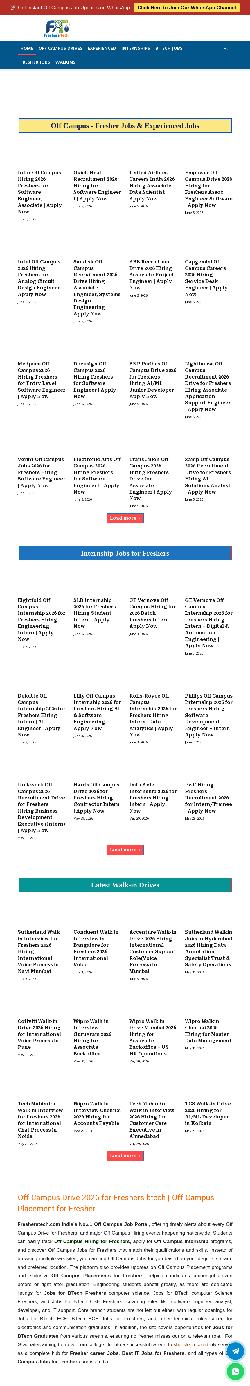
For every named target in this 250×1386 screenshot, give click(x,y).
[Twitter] (235, 1351)
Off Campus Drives (60, 48)
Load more (125, 514)
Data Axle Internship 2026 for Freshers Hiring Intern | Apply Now (153, 792)
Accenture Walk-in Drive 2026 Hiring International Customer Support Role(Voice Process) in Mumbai (153, 945)
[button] (226, 47)
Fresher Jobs (35, 62)
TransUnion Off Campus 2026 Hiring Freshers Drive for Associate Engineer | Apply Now (150, 476)
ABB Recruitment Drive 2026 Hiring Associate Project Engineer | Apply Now (151, 273)
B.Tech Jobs (169, 48)
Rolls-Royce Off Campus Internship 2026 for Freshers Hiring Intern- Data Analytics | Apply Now (153, 711)
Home (26, 48)
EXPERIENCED (102, 48)
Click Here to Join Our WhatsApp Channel (187, 7)
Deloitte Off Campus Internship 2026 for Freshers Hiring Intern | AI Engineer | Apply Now (41, 711)
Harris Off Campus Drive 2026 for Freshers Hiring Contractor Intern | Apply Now (96, 792)
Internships (135, 48)
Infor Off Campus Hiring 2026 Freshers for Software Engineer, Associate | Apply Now (40, 192)
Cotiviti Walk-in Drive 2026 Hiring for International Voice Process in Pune (39, 1027)
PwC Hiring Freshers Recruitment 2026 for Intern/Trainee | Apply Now (208, 792)
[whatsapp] (235, 1371)
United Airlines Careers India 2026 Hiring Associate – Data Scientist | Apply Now (152, 185)
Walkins (65, 62)
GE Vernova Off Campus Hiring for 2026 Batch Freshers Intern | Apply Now (152, 609)
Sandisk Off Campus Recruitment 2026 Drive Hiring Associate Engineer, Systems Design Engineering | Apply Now (96, 286)
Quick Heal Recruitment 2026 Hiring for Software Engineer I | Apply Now (97, 185)
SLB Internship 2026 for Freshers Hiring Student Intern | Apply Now (94, 609)
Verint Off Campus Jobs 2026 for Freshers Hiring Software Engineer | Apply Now (41, 469)
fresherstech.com (187, 1337)
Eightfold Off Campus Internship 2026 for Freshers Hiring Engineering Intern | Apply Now (41, 616)
